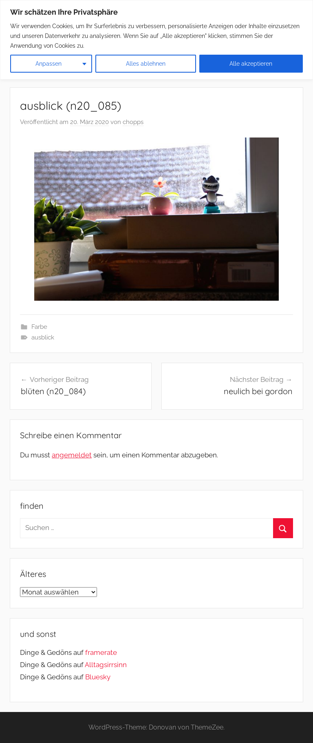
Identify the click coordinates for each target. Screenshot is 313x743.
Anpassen (48, 63)
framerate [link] (101, 652)
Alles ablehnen (145, 63)
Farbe (39, 326)
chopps (133, 122)
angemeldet (72, 455)
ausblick (42, 337)
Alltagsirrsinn (106, 665)
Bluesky (97, 677)
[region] (156, 40)
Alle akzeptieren (250, 63)
